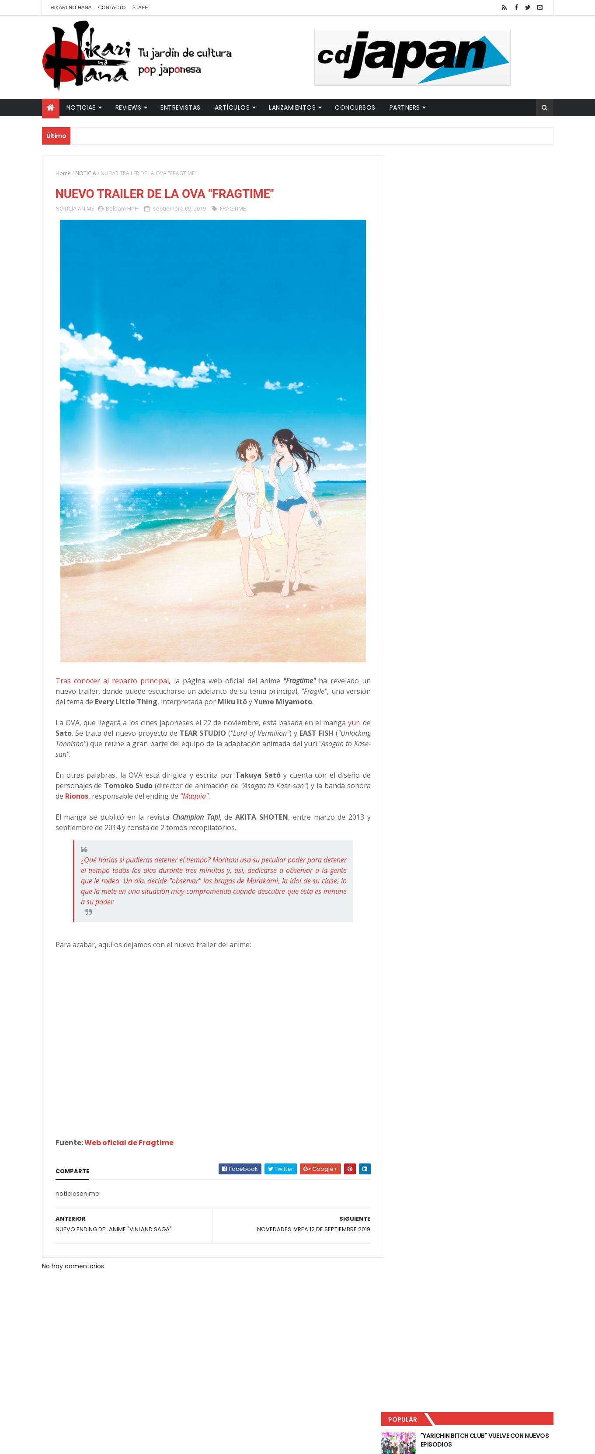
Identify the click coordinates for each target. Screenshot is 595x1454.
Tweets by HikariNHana (429, 340)
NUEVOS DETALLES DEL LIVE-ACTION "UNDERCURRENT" (485, 254)
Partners (405, 107)
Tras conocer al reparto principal (111, 681)
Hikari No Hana (71, 7)
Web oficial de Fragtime (129, 1143)
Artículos (232, 107)
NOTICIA (85, 173)
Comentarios (513, 288)
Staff (140, 7)
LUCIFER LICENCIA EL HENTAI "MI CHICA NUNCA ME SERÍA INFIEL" (488, 219)
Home (63, 173)
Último (434, 288)
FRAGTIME (233, 209)
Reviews (128, 107)
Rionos (102, 796)
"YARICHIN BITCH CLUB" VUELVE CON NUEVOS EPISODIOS (485, 183)
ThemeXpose (196, 1442)
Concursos (355, 107)
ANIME (86, 209)
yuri (348, 723)
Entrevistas (180, 107)
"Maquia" (219, 796)
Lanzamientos (292, 107)
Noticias (81, 107)
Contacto (112, 7)
